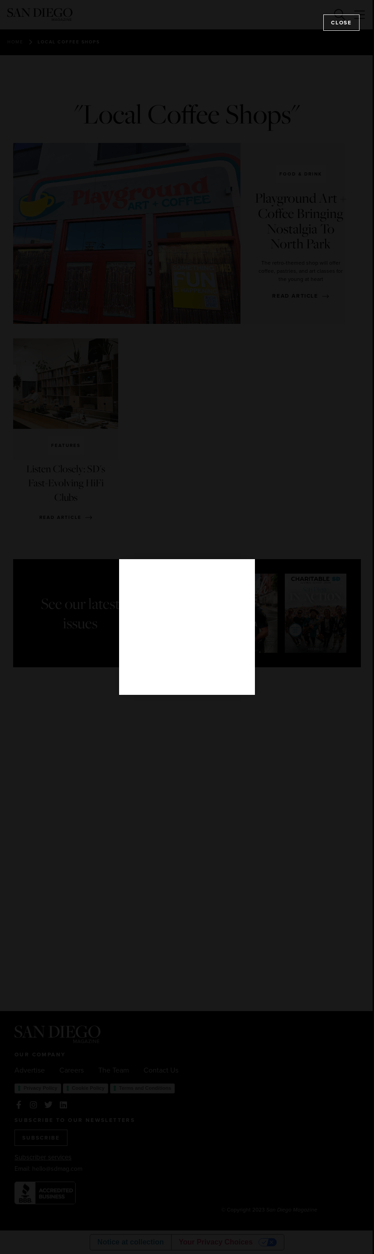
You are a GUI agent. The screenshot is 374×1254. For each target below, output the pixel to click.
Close (341, 23)
